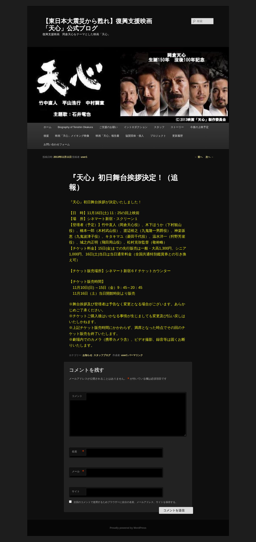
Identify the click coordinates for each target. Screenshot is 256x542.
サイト (76, 491)
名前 (78, 452)
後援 (46, 135)
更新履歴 (177, 135)
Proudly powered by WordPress (128, 528)
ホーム (47, 127)
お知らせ (87, 355)
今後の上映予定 (199, 127)
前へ (199, 157)
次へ (209, 157)
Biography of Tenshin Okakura (75, 127)
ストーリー (177, 127)
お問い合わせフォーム (57, 144)
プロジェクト (158, 135)
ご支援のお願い (108, 127)
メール (78, 472)
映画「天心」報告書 (107, 135)
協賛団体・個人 (134, 135)
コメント (77, 395)
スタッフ (159, 127)
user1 (84, 157)
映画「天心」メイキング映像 (72, 135)
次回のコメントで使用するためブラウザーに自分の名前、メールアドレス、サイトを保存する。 (126, 502)
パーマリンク (135, 355)
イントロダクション (135, 127)
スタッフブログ (102, 355)
